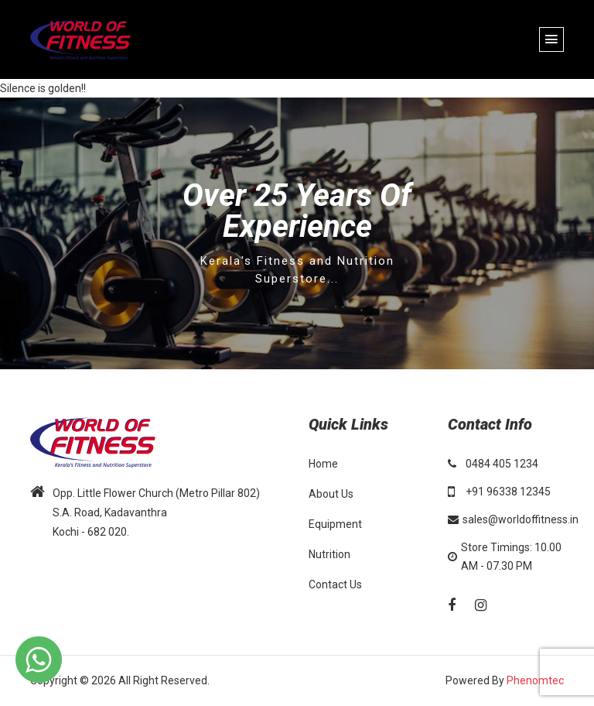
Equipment (335, 524)
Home (323, 464)
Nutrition (329, 554)
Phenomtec (535, 680)
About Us (331, 494)
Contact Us (335, 584)
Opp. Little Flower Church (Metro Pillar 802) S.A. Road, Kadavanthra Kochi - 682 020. (156, 512)
